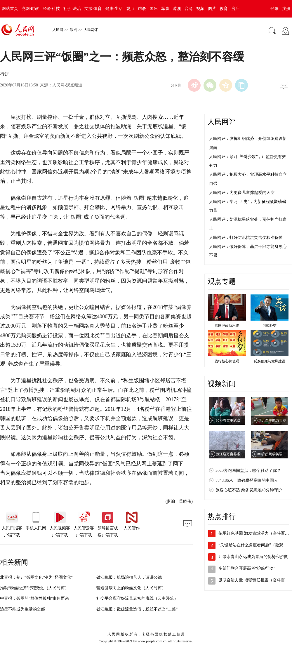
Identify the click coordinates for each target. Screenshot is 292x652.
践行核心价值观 (227, 361)
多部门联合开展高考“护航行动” (246, 568)
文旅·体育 (93, 8)
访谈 (142, 8)
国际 (154, 8)
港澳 (177, 8)
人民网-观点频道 (67, 85)
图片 (212, 8)
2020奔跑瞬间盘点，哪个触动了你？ (248, 470)
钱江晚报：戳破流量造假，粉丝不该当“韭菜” (137, 609)
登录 (274, 8)
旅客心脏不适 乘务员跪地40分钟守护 (248, 490)
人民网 (58, 30)
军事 (165, 8)
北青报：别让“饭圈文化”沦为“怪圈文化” (36, 577)
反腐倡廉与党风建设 (269, 361)
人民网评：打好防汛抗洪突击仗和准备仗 (246, 237)
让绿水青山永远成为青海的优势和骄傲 (253, 556)
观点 (130, 8)
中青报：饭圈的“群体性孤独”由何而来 (34, 598)
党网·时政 (30, 8)
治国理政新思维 (227, 326)
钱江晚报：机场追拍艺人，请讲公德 (129, 577)
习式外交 (270, 326)
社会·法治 (72, 8)
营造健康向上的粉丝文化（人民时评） (131, 588)
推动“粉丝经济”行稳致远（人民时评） (34, 588)
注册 (286, 8)
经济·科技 (51, 8)
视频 (200, 8)
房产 (235, 8)
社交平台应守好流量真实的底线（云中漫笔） (137, 598)
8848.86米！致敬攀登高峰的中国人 (246, 480)
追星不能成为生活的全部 (22, 609)
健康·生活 (114, 8)
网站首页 (10, 8)
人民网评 (91, 30)
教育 (224, 8)
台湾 (189, 8)
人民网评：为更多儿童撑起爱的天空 (241, 192)
